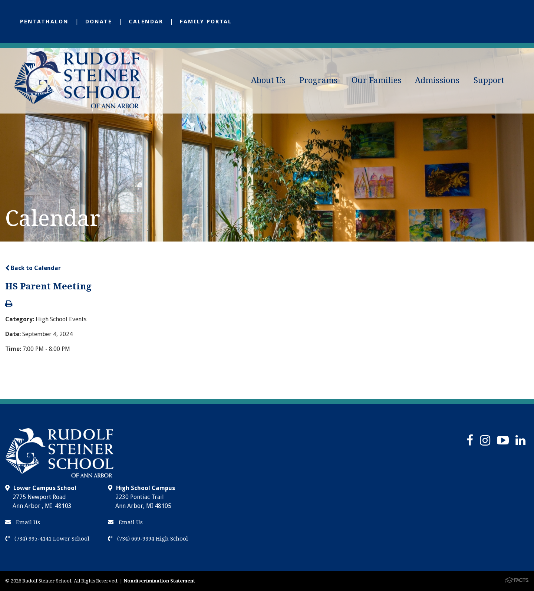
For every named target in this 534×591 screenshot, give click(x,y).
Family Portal (206, 21)
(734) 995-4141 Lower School (47, 538)
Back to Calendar (33, 268)
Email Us (22, 522)
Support (489, 80)
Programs (318, 80)
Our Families (376, 80)
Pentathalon (44, 21)
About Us (268, 80)
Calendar (146, 21)
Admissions (437, 80)
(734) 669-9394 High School (148, 538)
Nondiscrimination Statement (159, 581)
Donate (98, 21)
